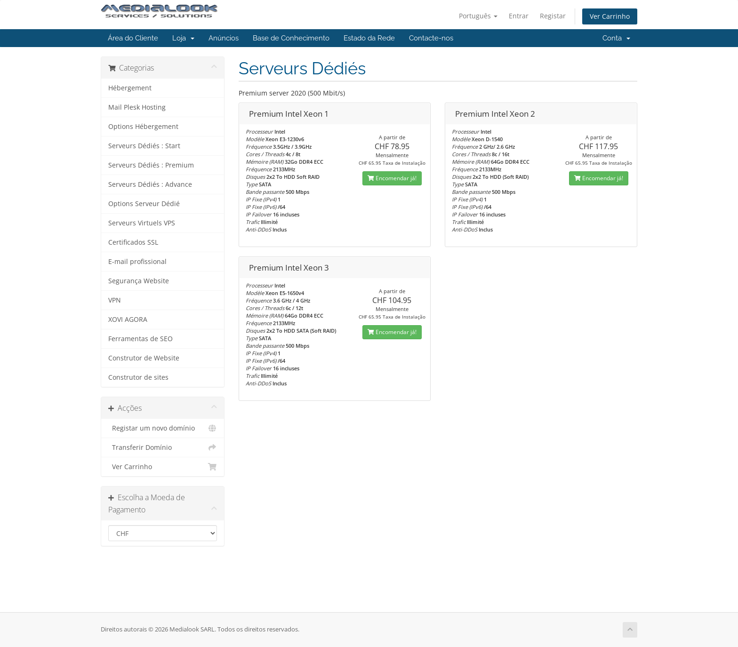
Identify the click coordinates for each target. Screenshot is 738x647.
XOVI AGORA (127, 319)
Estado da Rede (369, 38)
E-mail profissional (137, 261)
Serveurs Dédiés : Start (144, 146)
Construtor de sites (138, 377)
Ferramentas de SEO (140, 339)
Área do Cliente (133, 38)
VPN (114, 300)
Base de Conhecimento (291, 38)
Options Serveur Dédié (144, 204)
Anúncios (224, 38)
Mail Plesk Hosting (137, 107)
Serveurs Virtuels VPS (141, 223)
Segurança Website (138, 281)
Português (478, 15)
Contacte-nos (431, 38)
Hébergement (130, 88)
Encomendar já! (392, 178)
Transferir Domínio (162, 447)
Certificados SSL (133, 242)
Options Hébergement (143, 126)
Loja (183, 38)
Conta (616, 38)
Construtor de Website (143, 358)
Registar (553, 15)
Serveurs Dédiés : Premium (151, 165)
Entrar (519, 15)
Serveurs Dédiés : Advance (150, 184)
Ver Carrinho (610, 16)
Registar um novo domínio (162, 428)
